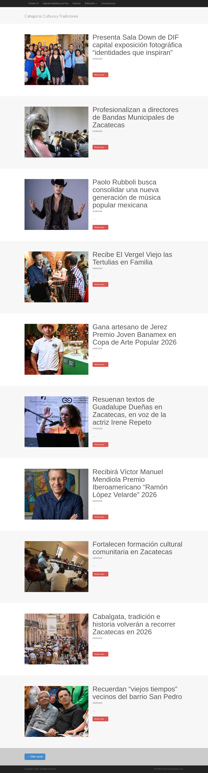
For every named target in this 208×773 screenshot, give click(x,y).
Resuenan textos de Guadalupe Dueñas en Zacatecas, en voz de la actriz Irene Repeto (129, 410)
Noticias (77, 3)
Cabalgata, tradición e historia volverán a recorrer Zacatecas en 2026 (134, 624)
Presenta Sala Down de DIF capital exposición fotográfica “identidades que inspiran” (137, 44)
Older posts (35, 756)
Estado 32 (34, 3)
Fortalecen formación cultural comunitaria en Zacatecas (137, 548)
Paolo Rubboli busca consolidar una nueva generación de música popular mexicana (127, 193)
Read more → (100, 75)
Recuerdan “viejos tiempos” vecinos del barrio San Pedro (137, 693)
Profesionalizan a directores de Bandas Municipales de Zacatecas (136, 117)
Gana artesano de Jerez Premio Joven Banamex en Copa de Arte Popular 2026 (135, 334)
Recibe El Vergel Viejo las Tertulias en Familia (132, 258)
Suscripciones (108, 3)
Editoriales (91, 3)
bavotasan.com (177, 769)
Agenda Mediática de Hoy (55, 3)
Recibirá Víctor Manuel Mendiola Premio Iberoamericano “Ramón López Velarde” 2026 (130, 483)
